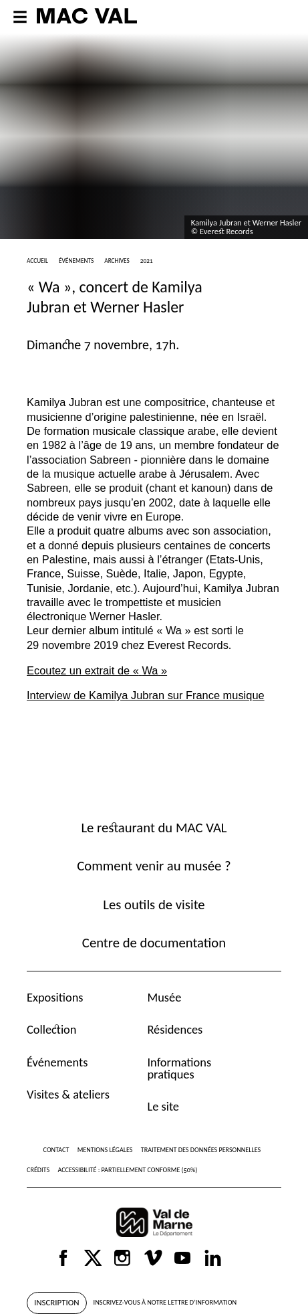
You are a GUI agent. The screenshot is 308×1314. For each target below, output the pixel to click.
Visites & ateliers (68, 1094)
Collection (51, 1029)
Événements (57, 1062)
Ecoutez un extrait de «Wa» (97, 670)
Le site (163, 1106)
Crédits (38, 1169)
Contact (56, 1149)
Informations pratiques (179, 1068)
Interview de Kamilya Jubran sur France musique (146, 695)
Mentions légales (105, 1149)
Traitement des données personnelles (201, 1149)
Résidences (174, 1029)
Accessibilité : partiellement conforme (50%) (127, 1169)
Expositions (55, 997)
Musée (164, 997)
